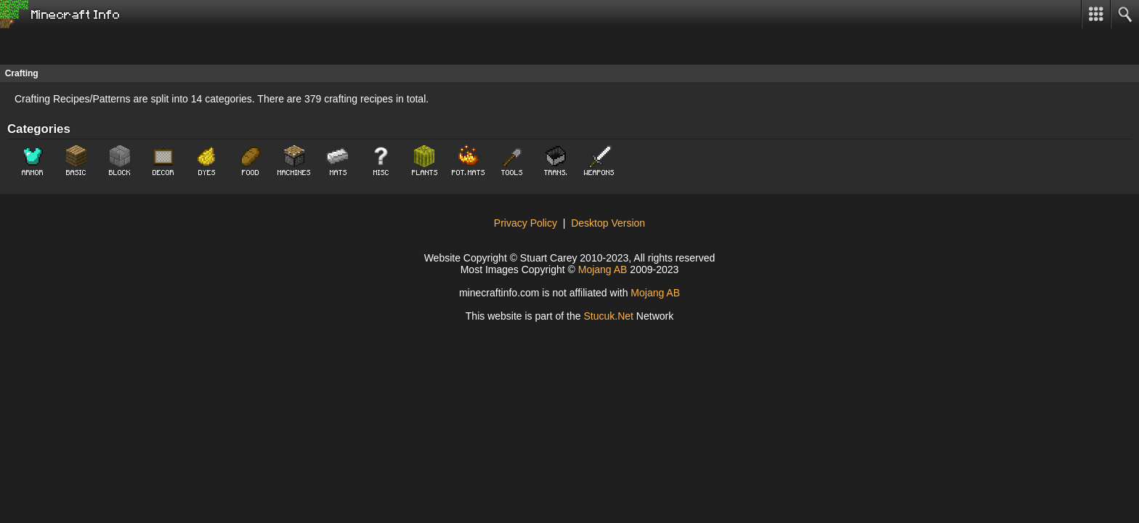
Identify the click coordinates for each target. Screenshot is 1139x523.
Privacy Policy (525, 223)
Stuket (608, 316)
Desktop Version (608, 223)
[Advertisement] (116, 46)
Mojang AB (603, 269)
